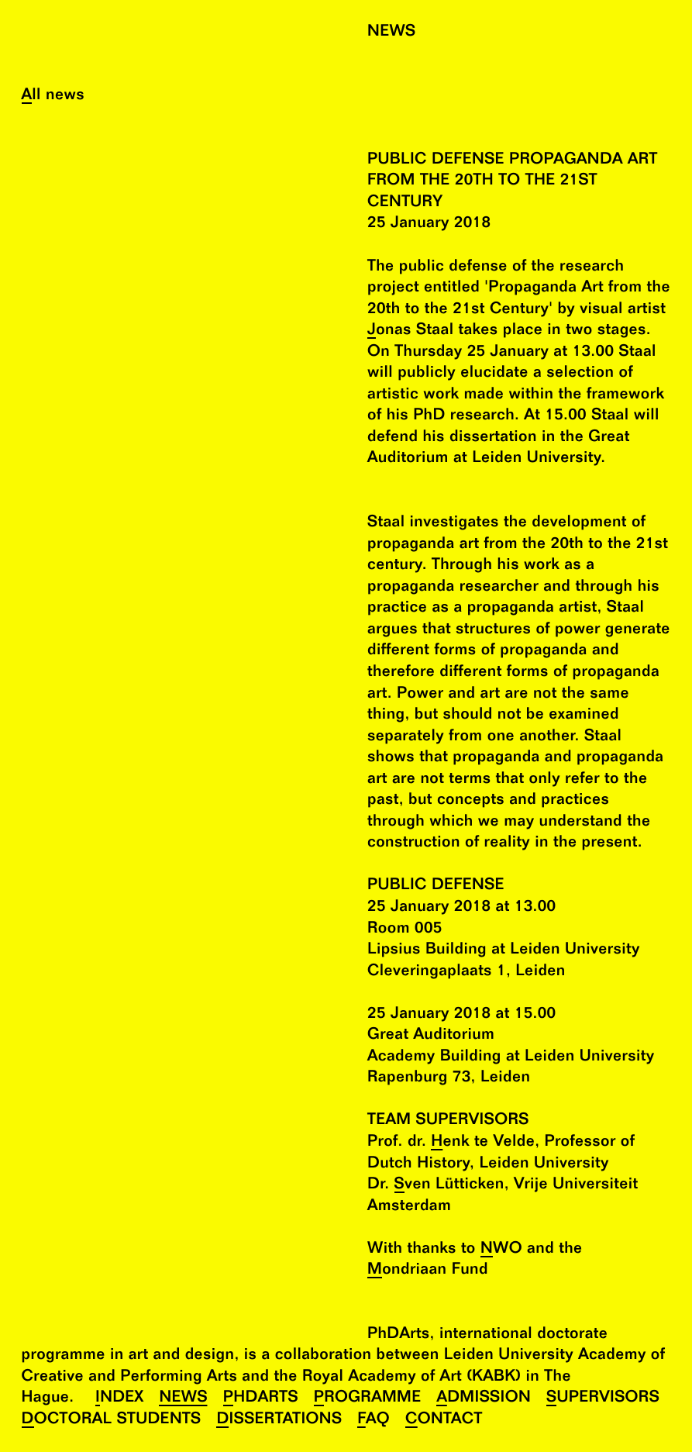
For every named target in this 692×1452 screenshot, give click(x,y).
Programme (368, 1398)
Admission (483, 1398)
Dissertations (279, 1420)
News (183, 1398)
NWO (501, 1249)
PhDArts (260, 1398)
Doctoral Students (111, 1420)
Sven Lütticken (449, 1185)
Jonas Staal (410, 330)
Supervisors (602, 1398)
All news (53, 96)
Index (119, 1398)
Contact (444, 1420)
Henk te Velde (483, 1142)
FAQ (373, 1420)
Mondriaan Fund (427, 1270)
